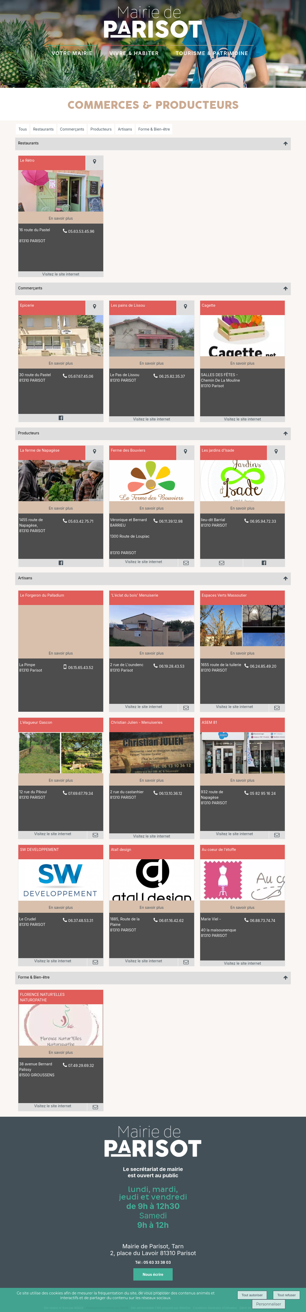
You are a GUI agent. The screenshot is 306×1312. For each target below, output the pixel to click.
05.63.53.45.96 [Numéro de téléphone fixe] (81, 231)
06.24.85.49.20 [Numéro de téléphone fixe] (263, 666)
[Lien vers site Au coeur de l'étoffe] (242, 899)
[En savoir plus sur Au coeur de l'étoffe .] (242, 907)
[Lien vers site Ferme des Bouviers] (151, 500)
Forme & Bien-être (154, 129)
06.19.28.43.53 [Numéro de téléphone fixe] (171, 666)
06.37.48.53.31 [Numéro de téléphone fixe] (80, 920)
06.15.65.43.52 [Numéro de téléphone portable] (80, 667)
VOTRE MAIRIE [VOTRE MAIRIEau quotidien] (72, 52)
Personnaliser (268, 1304)
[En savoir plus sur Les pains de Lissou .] (151, 363)
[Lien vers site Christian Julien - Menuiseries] (151, 772)
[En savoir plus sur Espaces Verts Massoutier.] (242, 653)
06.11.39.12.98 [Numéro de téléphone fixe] (171, 521)
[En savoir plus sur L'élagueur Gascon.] (60, 780)
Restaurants (43, 129)
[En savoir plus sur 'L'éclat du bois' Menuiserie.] (151, 653)
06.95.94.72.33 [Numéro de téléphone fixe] (263, 521)
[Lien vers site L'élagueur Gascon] (60, 772)
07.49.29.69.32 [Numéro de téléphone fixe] (81, 1065)
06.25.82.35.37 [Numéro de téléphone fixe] (172, 376)
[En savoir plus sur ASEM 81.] (242, 780)
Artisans (125, 129)
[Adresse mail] (186, 563)
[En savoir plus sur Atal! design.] (151, 907)
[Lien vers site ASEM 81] (242, 772)
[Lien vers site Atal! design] (151, 899)
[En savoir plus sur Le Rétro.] (60, 218)
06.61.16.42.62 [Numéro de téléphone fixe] (171, 920)
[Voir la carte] (94, 163)
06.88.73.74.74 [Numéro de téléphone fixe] (262, 920)
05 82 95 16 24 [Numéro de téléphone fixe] (263, 793)
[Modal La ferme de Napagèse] (60, 500)
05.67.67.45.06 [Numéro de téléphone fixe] (80, 376)
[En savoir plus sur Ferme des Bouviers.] (151, 508)
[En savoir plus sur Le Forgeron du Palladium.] (60, 653)
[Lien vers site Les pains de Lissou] (151, 355)
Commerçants (72, 129)
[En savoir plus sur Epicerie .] (60, 363)
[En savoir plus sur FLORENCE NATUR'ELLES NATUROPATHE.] (60, 1052)
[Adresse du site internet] (60, 274)
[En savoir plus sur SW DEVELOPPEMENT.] (60, 907)
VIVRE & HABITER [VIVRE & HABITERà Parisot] (134, 52)
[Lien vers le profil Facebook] (60, 418)
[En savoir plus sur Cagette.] (242, 363)
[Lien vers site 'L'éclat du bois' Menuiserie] (151, 645)
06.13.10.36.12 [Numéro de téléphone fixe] (170, 793)
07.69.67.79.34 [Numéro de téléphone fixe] (80, 793)
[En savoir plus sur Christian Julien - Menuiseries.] (151, 780)
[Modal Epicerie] (60, 355)
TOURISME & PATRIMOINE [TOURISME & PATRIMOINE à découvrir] (212, 52)
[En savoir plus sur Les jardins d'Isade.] (242, 508)
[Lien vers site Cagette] (242, 355)
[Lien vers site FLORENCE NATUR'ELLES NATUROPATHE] (60, 1044)
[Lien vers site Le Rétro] (60, 210)
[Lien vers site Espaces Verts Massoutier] (242, 644)
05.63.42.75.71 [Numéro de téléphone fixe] (80, 521)
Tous (22, 129)
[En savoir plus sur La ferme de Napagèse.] (60, 508)
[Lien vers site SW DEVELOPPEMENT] (60, 899)
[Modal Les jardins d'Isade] (242, 500)
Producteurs (101, 129)
